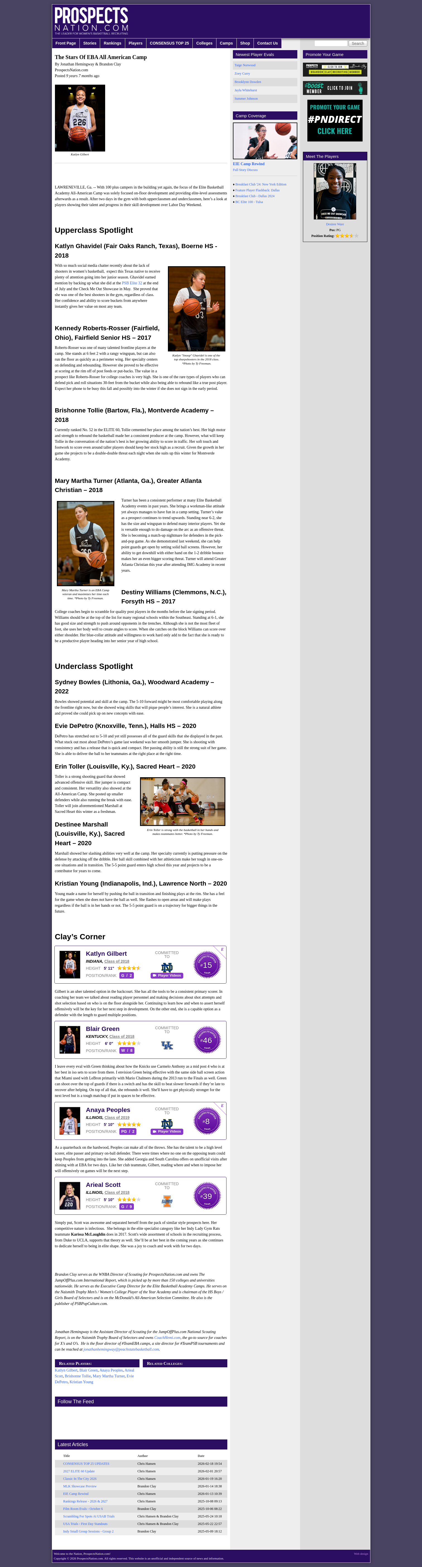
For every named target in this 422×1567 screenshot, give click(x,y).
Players (136, 43)
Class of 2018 (116, 961)
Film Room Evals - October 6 (83, 1509)
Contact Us (267, 43)
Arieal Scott (103, 1184)
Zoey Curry (242, 73)
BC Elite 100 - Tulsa (249, 202)
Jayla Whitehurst (246, 90)
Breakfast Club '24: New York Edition (260, 184)
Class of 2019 (117, 1117)
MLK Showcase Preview (80, 1486)
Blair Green (103, 1028)
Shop (245, 43)
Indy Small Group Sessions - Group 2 (88, 1531)
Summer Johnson (246, 99)
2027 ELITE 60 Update (79, 1471)
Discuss (252, 170)
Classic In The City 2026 (80, 1479)
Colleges (204, 43)
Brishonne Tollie (78, 1376)
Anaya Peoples (108, 1109)
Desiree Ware (335, 224)
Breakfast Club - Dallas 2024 (254, 196)
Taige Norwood (245, 65)
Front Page (66, 43)
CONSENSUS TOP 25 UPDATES (86, 1464)
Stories (89, 43)
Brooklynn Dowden (248, 82)
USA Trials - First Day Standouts (85, 1524)
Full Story (239, 170)
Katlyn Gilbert (106, 953)
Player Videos (169, 975)
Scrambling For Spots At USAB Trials (89, 1516)
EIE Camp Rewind (76, 1494)
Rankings (112, 43)
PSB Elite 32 (132, 283)
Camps (226, 43)
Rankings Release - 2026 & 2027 (85, 1501)
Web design (361, 1553)
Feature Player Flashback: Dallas (257, 190)
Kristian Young (81, 1382)
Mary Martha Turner (109, 1376)
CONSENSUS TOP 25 (169, 43)
